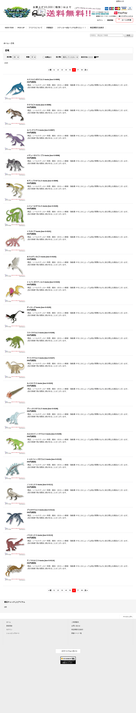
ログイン (100, 20)
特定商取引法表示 (77, 629)
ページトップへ (127, 616)
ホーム (8, 622)
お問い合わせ (75, 626)
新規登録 (110, 20)
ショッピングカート (13, 633)
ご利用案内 (75, 622)
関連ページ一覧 (76, 633)
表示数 (9, 57)
